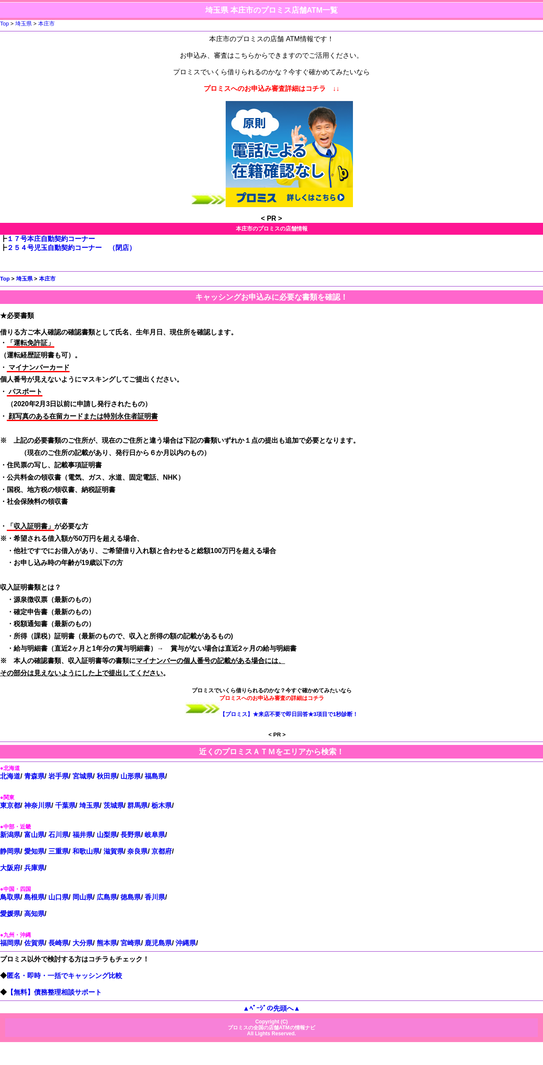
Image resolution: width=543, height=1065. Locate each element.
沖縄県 (186, 943)
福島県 (155, 776)
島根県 (34, 897)
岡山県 (83, 897)
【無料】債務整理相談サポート (54, 992)
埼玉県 (23, 23)
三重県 (58, 851)
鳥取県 (10, 897)
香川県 (155, 897)
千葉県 (65, 805)
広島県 (107, 897)
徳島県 (130, 897)
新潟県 (10, 834)
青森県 (34, 776)
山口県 (58, 897)
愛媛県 (10, 913)
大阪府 (10, 867)
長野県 (130, 834)
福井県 (83, 834)
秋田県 (107, 776)
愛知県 (34, 851)
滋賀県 (114, 851)
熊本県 (107, 943)
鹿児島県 (158, 943)
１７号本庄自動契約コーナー (51, 238)
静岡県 (10, 851)
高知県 (34, 913)
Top (4, 23)
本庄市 (46, 23)
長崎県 (58, 943)
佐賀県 (34, 943)
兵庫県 (34, 867)
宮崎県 (130, 943)
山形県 (130, 776)
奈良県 (137, 851)
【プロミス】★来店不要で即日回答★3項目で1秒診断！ (289, 714)
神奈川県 (37, 805)
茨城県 (114, 805)
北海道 (10, 776)
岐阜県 (155, 834)
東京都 (10, 805)
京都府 (161, 851)
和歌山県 (86, 851)
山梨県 (107, 834)
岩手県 (58, 776)
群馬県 (137, 805)
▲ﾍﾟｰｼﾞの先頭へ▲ (271, 1008)
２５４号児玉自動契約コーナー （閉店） (71, 247)
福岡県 (10, 943)
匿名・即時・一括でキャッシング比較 (65, 975)
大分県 (83, 943)
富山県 (34, 834)
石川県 (58, 834)
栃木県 (161, 805)
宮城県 (83, 776)
